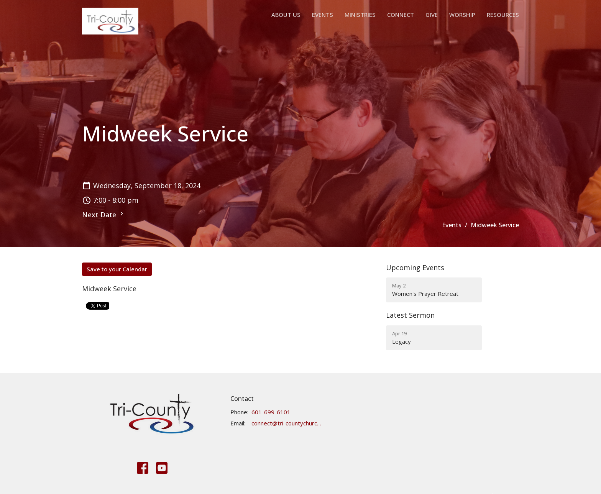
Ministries (360, 14)
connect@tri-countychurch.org (286, 423)
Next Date (103, 214)
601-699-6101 (271, 412)
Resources (503, 14)
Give (431, 14)
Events (322, 14)
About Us (285, 14)
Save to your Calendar (117, 269)
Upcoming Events (415, 267)
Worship (462, 14)
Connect (400, 14)
